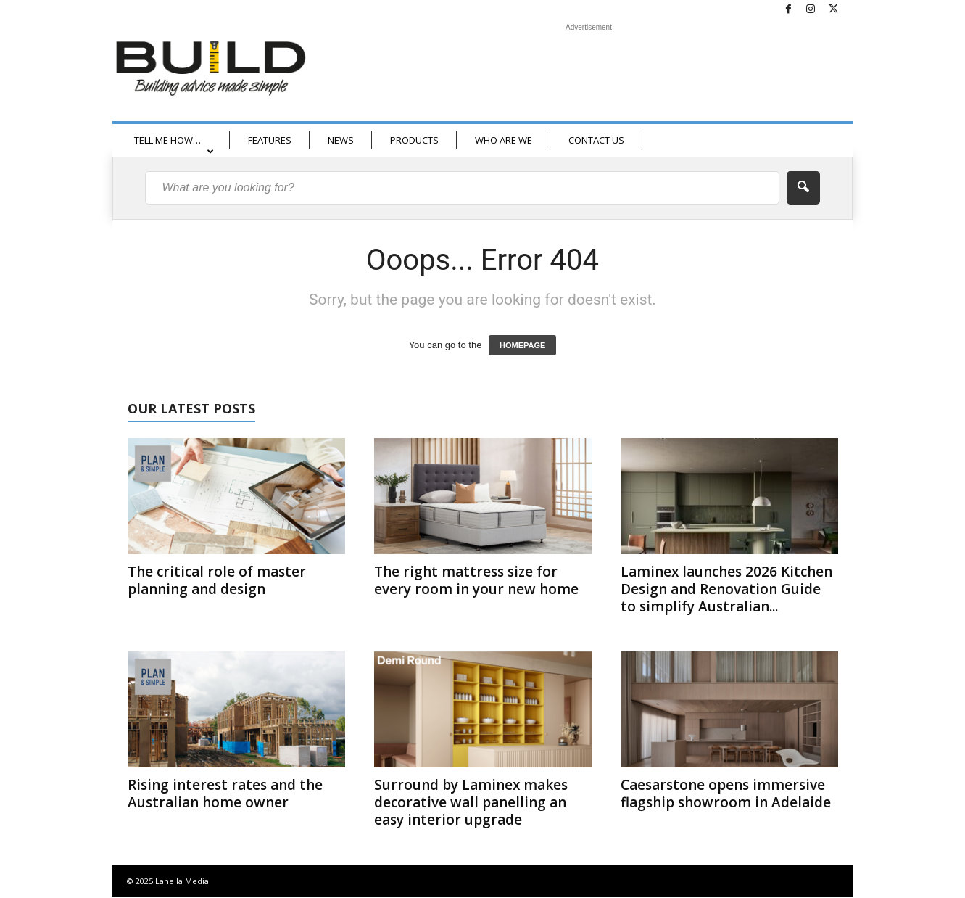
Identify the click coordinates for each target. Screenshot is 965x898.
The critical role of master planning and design (217, 580)
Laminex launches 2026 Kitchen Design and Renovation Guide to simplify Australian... (726, 589)
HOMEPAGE (522, 345)
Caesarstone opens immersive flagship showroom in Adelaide (726, 793)
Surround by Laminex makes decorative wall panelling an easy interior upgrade (471, 802)
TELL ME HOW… (174, 144)
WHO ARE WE (503, 140)
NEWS (341, 140)
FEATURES (269, 140)
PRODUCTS (414, 140)
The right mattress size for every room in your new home (476, 580)
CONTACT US (596, 140)
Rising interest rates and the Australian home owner (225, 793)
